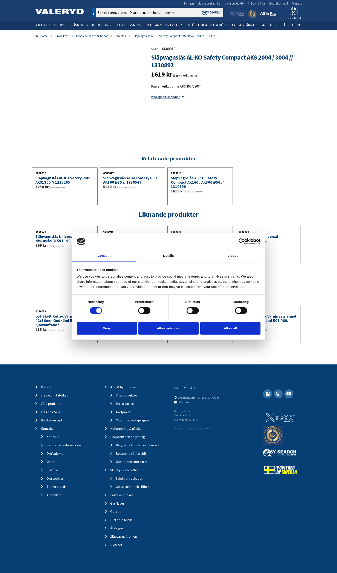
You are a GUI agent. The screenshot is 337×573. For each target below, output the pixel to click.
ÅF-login (116, 528)
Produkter (62, 36)
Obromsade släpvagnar (133, 420)
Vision (50, 461)
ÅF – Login (292, 25)
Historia (52, 470)
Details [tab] (168, 256)
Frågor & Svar (257, 3)
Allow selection (168, 328)
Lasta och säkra (121, 495)
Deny (107, 328)
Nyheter (189, 3)
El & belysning (129, 25)
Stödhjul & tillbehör (207, 25)
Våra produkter (235, 3)
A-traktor (53, 495)
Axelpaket (123, 412)
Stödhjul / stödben (129, 478)
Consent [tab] (104, 256)
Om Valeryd (54, 453)
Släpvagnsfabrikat (209, 3)
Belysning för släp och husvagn (138, 445)
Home (44, 36)
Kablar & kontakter (164, 25)
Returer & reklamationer (64, 445)
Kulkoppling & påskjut (126, 428)
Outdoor (116, 511)
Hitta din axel (126, 403)
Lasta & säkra (243, 25)
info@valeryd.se (186, 402)
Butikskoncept (278, 3)
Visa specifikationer (167, 97)
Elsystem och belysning (127, 437)
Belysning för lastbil (131, 453)
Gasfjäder (269, 25)
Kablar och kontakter (131, 461)
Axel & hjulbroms (50, 25)
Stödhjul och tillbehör (126, 470)
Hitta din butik (121, 520)
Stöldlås (120, 36)
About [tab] (233, 256)
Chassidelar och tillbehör (92, 36)
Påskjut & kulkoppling (91, 25)
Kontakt (296, 3)
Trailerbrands (56, 486)
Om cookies (55, 478)
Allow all (230, 328)
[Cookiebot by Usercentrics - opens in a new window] (241, 241)
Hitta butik (293, 18)
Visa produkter (126, 395)
